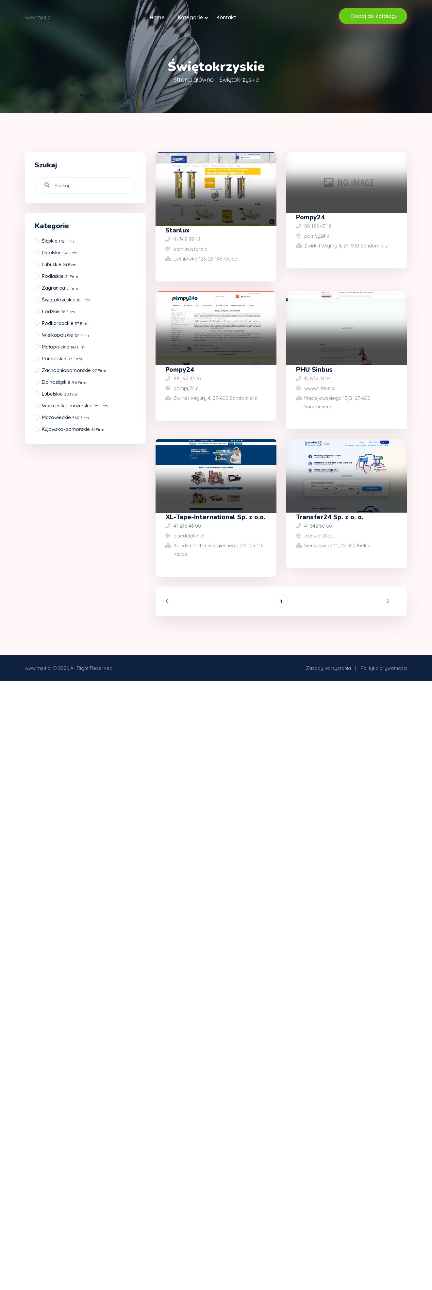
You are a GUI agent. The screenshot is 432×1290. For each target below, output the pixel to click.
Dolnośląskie (64, 382)
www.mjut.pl (38, 668)
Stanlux (177, 230)
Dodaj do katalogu (374, 16)
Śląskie (58, 241)
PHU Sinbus (314, 369)
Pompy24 (310, 217)
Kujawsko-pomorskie (73, 429)
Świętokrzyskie (66, 300)
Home (157, 17)
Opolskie (59, 252)
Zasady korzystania (328, 668)
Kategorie (190, 17)
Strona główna (194, 79)
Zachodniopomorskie (74, 370)
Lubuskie (59, 264)
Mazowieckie (65, 417)
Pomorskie (62, 358)
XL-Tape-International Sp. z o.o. (215, 517)
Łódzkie (58, 311)
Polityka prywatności (383, 668)
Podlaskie (60, 276)
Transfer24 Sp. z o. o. (329, 517)
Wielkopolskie (65, 335)
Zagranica (60, 288)
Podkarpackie (65, 323)
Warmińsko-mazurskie (75, 405)
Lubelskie (60, 394)
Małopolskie (64, 347)
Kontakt (226, 17)
